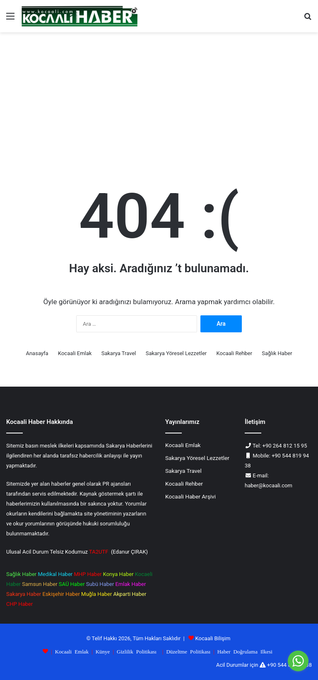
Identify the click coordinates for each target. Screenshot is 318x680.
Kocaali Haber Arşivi (190, 496)
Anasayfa (37, 353)
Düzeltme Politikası (188, 651)
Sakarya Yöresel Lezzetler (176, 353)
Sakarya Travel (118, 353)
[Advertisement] (159, 103)
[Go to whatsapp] (298, 661)
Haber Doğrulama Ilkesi (244, 651)
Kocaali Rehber (235, 353)
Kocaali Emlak (75, 353)
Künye (103, 651)
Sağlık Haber (277, 353)
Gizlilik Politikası (137, 651)
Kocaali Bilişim (213, 638)
